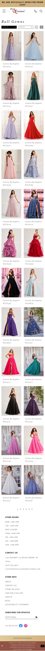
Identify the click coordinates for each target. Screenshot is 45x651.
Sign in (8, 597)
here (30, 649)
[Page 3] (23, 509)
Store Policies (12, 589)
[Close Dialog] (2, 646)
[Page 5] (29, 509)
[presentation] (11, 46)
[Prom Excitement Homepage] (17, 11)
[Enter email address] (22, 617)
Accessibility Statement (17, 605)
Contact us (11, 585)
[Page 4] (26, 509)
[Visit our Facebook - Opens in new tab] (21, 626)
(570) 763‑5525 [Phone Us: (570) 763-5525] (11, 565)
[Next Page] (32, 509)
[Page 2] (20, 509)
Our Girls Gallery (14, 593)
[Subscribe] (37, 617)
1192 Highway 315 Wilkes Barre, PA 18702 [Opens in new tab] (21, 559)
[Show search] (41, 11)
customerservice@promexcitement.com (22, 569)
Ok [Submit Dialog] (43, 646)
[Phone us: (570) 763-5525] (35, 11)
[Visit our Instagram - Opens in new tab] (26, 626)
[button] (4, 11)
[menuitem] (4, 11)
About (8, 582)
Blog (7, 601)
